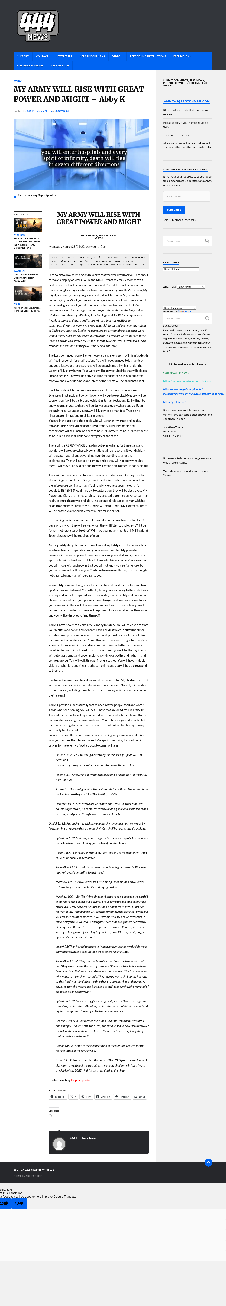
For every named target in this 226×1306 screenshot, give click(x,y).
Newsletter (64, 56)
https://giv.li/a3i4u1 (175, 402)
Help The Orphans (92, 56)
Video (116, 56)
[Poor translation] (19, 1203)
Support (23, 56)
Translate (187, 311)
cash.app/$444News (176, 372)
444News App (60, 65)
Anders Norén (35, 1176)
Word (18, 80)
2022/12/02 (63, 110)
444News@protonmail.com (187, 101)
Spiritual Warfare (30, 65)
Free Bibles (181, 56)
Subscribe (174, 209)
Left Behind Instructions (148, 56)
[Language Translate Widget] (179, 308)
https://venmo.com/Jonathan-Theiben (187, 380)
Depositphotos (81, 1080)
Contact (42, 56)
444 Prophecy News (39, 110)
